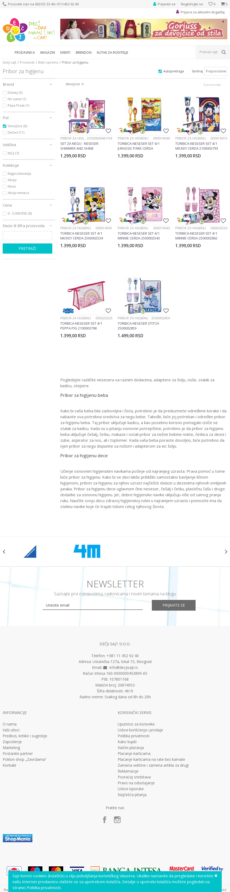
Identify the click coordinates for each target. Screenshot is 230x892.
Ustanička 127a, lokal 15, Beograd (122, 661)
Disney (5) (15, 92)
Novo (12, 186)
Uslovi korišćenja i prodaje (140, 730)
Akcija (12, 180)
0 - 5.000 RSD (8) (20, 213)
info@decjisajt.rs (123, 667)
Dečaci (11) (16, 132)
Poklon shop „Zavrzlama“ (24, 759)
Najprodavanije (19, 173)
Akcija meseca (18, 193)
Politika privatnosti (133, 736)
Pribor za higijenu (73, 138)
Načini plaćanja (131, 748)
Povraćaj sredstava (134, 777)
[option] (31, 551)
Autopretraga (173, 71)
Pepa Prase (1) (18, 105)
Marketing (11, 748)
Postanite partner (18, 753)
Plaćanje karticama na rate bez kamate (151, 759)
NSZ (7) (13, 153)
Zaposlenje (12, 742)
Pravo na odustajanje (136, 783)
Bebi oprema (48, 62)
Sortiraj (197, 71)
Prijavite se (173, 605)
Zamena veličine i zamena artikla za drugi (153, 765)
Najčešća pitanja (132, 795)
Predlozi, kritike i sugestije (25, 736)
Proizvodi (27, 62)
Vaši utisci (11, 730)
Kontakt (9, 765)
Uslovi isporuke (131, 789)
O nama (10, 724)
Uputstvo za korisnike (136, 724)
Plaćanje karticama (134, 753)
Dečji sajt (9, 62)
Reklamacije (128, 771)
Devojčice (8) (17, 126)
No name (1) (17, 99)
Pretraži (27, 248)
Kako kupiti (127, 742)
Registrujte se (192, 4)
